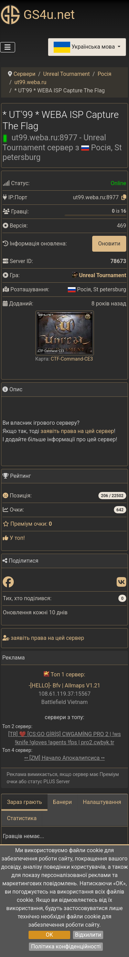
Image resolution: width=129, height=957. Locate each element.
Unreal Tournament (102, 275)
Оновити (109, 243)
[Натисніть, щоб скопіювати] (123, 197)
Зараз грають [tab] (24, 802)
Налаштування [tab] (102, 802)
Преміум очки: (27, 524)
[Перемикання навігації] (7, 47)
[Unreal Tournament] (75, 275)
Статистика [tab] (21, 818)
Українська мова (85, 47)
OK (49, 934)
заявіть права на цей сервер (77, 431)
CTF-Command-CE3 (72, 359)
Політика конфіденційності (65, 946)
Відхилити (88, 934)
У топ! (14, 538)
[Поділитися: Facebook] (8, 582)
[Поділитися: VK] (121, 582)
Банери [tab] (62, 802)
